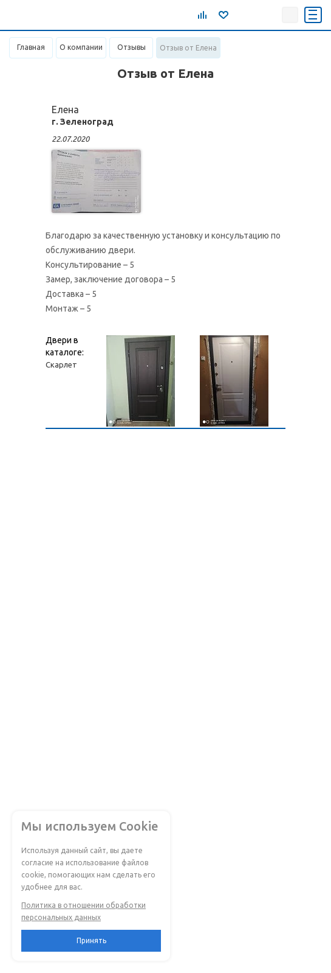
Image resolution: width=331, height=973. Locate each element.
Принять (91, 940)
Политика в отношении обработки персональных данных (83, 911)
